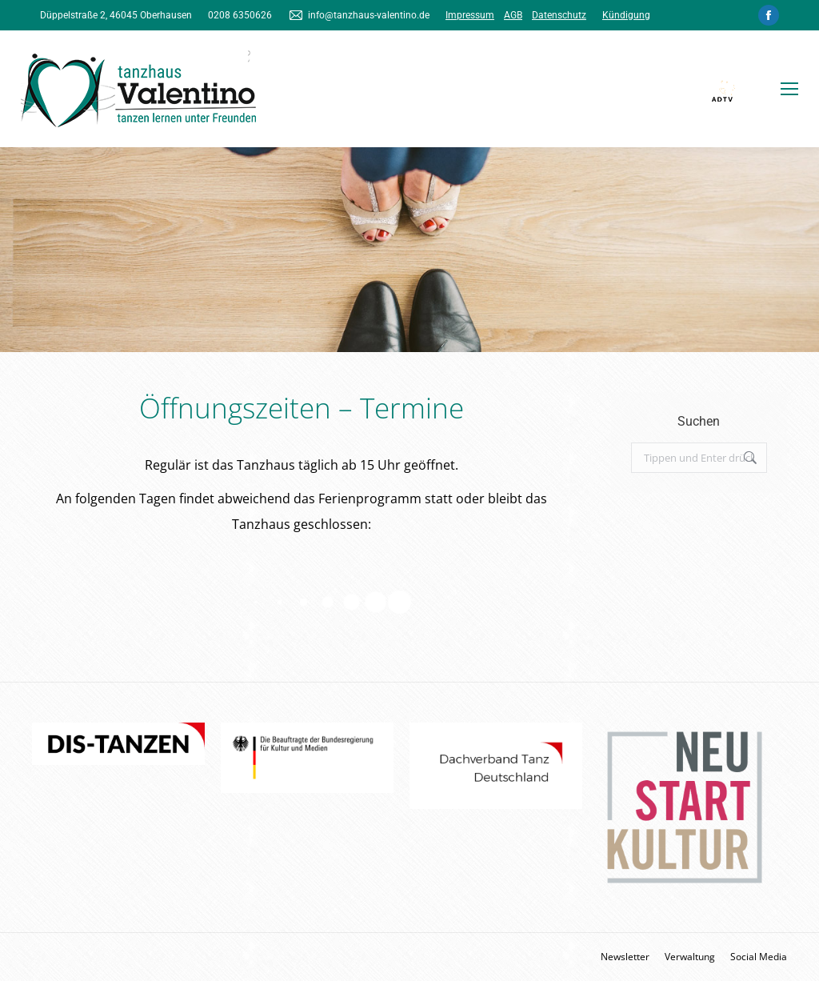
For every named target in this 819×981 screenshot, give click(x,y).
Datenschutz (559, 15)
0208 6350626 (240, 15)
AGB (513, 15)
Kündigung (626, 15)
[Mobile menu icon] (789, 88)
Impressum (469, 15)
